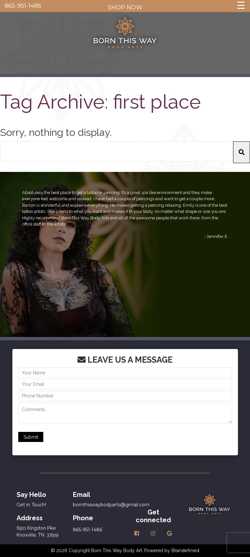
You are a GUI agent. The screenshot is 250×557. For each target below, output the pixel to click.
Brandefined (185, 550)
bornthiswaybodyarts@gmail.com (111, 505)
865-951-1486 (23, 5)
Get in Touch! (31, 505)
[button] (241, 152)
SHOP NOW (125, 7)
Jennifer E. (217, 236)
